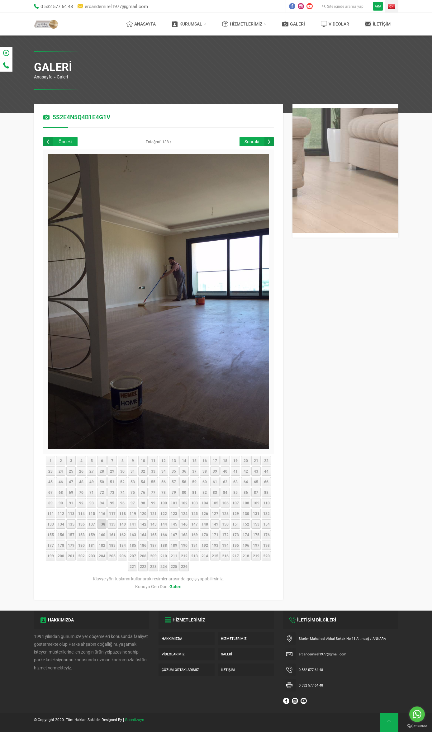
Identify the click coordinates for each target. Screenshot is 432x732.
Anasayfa (43, 77)
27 (91, 471)
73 (112, 492)
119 (133, 513)
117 (112, 513)
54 (143, 481)
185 (133, 545)
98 (143, 502)
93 (91, 502)
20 (246, 460)
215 (215, 555)
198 (266, 545)
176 (266, 534)
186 (143, 545)
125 (194, 513)
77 (153, 492)
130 (246, 513)
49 (91, 481)
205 (112, 555)
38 (204, 471)
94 (102, 502)
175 (256, 534)
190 (184, 545)
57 (174, 481)
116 (102, 513)
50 (102, 481)
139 (112, 524)
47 (71, 481)
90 (61, 502)
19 (235, 460)
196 (246, 545)
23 (50, 471)
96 (122, 502)
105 (215, 502)
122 (163, 513)
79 (174, 492)
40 (225, 471)
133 (50, 524)
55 (153, 481)
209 (153, 555)
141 (133, 524)
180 (81, 545)
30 (122, 471)
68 (61, 492)
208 (143, 555)
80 (184, 492)
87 (256, 492)
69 (71, 492)
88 (266, 492)
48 (81, 481)
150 (225, 524)
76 (143, 492)
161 (112, 534)
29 (112, 471)
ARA (378, 6)
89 (50, 502)
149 (215, 524)
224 (163, 566)
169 (194, 534)
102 (184, 502)
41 (235, 471)
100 (163, 502)
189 (174, 545)
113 (71, 513)
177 (50, 545)
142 (143, 524)
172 (225, 534)
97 (133, 502)
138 (102, 524)
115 (91, 513)
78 (163, 492)
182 (102, 545)
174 (246, 534)
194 (225, 545)
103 (194, 502)
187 (153, 545)
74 (122, 492)
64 (246, 481)
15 (194, 460)
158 (81, 534)
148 (205, 524)
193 (215, 545)
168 (184, 534)
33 (153, 471)
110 (266, 502)
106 (225, 502)
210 (163, 555)
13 (174, 460)
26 (81, 471)
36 (184, 471)
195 (235, 545)
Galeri (62, 77)
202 (81, 555)
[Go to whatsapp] (417, 714)
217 (235, 555)
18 (225, 460)
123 (174, 513)
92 (81, 502)
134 (61, 524)
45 (50, 481)
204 (102, 555)
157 (71, 534)
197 (256, 545)
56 (163, 481)
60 (204, 481)
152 (246, 524)
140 (122, 524)
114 (81, 513)
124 (184, 513)
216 (225, 555)
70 (81, 492)
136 (81, 524)
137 (91, 524)
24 (61, 471)
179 (71, 545)
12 (163, 460)
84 (225, 492)
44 (266, 471)
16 (204, 460)
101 (174, 502)
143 (153, 524)
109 (256, 502)
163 (133, 534)
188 (163, 545)
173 (235, 534)
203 (91, 555)
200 (61, 555)
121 (153, 513)
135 (71, 524)
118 (122, 513)
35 (174, 471)
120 (143, 513)
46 (61, 481)
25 (71, 471)
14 (184, 460)
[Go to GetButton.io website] (417, 726)
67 (50, 492)
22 (266, 460)
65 (256, 481)
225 (174, 566)
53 (133, 481)
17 (215, 460)
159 (91, 534)
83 (215, 492)
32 (143, 471)
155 (50, 534)
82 (204, 492)
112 (61, 513)
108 (246, 502)
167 (174, 534)
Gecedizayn (134, 719)
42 (246, 471)
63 (235, 481)
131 (256, 513)
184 (122, 545)
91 (71, 502)
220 (266, 555)
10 (143, 460)
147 (194, 524)
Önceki (65, 141)
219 (256, 555)
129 (235, 513)
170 (205, 534)
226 (184, 566)
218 (246, 555)
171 (215, 534)
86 (246, 492)
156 (61, 534)
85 (235, 492)
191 (194, 545)
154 (266, 524)
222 (143, 566)
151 (235, 524)
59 (194, 481)
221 (133, 566)
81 (194, 492)
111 (50, 513)
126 (205, 513)
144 (163, 524)
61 (215, 481)
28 (102, 471)
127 (215, 513)
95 (112, 502)
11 (153, 460)
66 (266, 481)
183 (112, 545)
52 (122, 481)
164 (143, 534)
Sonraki (251, 141)
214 (205, 555)
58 (184, 481)
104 (205, 502)
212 (184, 555)
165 (153, 534)
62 (225, 481)
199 (50, 555)
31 (133, 471)
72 (102, 492)
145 (174, 524)
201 (71, 555)
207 (133, 555)
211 (174, 555)
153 (256, 524)
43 (256, 471)
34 (163, 471)
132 (266, 513)
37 (194, 471)
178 (61, 545)
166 (163, 534)
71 (91, 492)
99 (153, 502)
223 (153, 566)
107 (235, 502)
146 (184, 524)
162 (122, 534)
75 (133, 492)
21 (256, 460)
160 (102, 534)
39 (215, 471)
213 (194, 555)
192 (205, 545)
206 (122, 555)
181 (91, 545)
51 (112, 481)
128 (225, 513)
